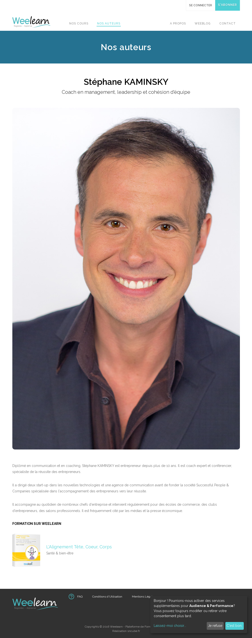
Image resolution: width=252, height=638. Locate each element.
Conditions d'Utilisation (107, 596)
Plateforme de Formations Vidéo (146, 626)
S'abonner (227, 5)
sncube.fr (133, 631)
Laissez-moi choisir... (170, 626)
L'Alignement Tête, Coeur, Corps (79, 546)
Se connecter (200, 5)
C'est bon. (234, 626)
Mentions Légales (143, 596)
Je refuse (215, 626)
